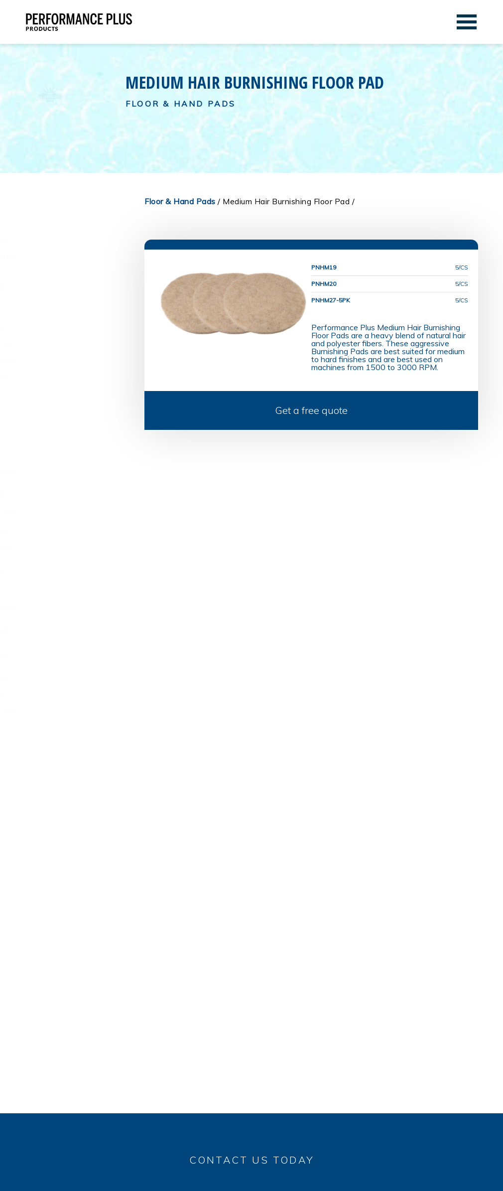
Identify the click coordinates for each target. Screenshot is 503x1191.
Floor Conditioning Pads (71, 361)
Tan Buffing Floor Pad (66, 411)
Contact (188, 131)
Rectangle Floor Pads (67, 532)
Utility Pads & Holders (65, 588)
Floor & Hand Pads (58, 223)
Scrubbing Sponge (60, 643)
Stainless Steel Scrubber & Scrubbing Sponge (72, 609)
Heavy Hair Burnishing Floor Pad (66, 307)
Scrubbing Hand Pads (67, 678)
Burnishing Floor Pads (67, 240)
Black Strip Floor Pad (65, 458)
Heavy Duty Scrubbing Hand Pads (74, 715)
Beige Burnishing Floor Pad (74, 256)
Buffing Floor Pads (62, 395)
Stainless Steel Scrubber (69, 630)
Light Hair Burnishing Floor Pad (65, 271)
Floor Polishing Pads (65, 327)
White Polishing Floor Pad (72, 344)
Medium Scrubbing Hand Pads (68, 697)
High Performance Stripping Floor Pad (74, 474)
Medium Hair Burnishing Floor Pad (68, 289)
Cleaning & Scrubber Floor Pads (73, 513)
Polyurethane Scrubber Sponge (68, 658)
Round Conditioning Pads (71, 378)
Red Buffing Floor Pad (66, 424)
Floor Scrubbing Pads (66, 494)
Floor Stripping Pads (64, 442)
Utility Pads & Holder (66, 571)
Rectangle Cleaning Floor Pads (72, 551)
